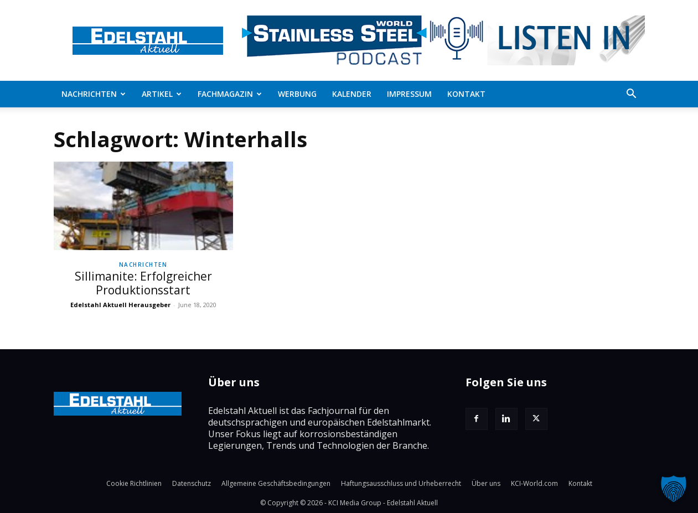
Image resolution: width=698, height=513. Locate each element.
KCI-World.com (534, 483)
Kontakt (466, 94)
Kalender (351, 94)
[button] (631, 95)
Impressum (409, 94)
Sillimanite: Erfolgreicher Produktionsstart (143, 283)
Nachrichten (93, 94)
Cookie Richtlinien (134, 483)
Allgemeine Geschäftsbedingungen (275, 483)
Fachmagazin (230, 94)
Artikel (162, 94)
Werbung (297, 94)
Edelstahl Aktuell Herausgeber (120, 304)
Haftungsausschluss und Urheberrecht (401, 483)
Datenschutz (191, 483)
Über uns (486, 483)
